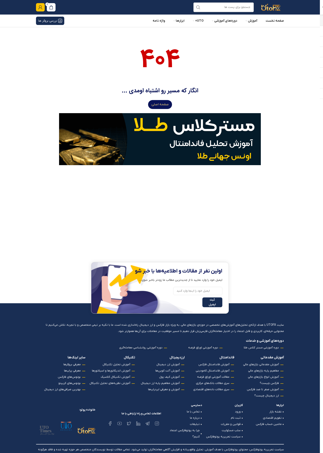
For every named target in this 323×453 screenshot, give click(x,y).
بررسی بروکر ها (50, 25)
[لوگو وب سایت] (271, 9)
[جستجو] (223, 9)
